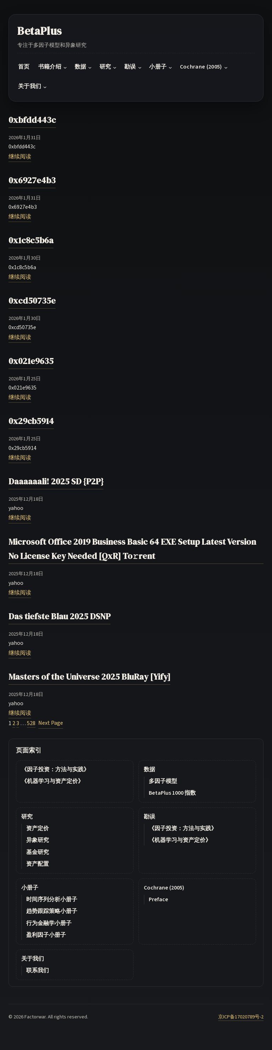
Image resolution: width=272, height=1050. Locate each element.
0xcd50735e (32, 300)
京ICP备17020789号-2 (241, 1017)
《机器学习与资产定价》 (52, 781)
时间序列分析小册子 (51, 899)
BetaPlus (39, 31)
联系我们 (37, 970)
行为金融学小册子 (49, 923)
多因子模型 (163, 781)
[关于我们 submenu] (45, 87)
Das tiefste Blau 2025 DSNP (59, 616)
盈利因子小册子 (46, 935)
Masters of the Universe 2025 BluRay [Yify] (89, 676)
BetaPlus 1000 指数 (172, 793)
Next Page (50, 723)
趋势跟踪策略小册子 (51, 911)
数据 (149, 769)
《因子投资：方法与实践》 (55, 769)
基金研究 (37, 852)
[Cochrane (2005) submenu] (226, 67)
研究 (27, 817)
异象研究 (37, 840)
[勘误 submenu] (140, 67)
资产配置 (37, 864)
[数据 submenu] (90, 67)
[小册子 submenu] (170, 67)
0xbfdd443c (32, 120)
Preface (158, 899)
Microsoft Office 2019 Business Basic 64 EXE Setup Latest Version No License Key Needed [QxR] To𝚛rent (132, 549)
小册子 (29, 888)
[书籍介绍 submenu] (65, 67)
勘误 (149, 817)
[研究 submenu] (115, 67)
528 (31, 723)
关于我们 (32, 959)
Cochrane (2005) (164, 888)
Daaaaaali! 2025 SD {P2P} (55, 481)
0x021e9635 (30, 361)
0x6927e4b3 (32, 180)
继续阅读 (19, 157)
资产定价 (37, 828)
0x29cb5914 (31, 421)
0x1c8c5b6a (30, 240)
